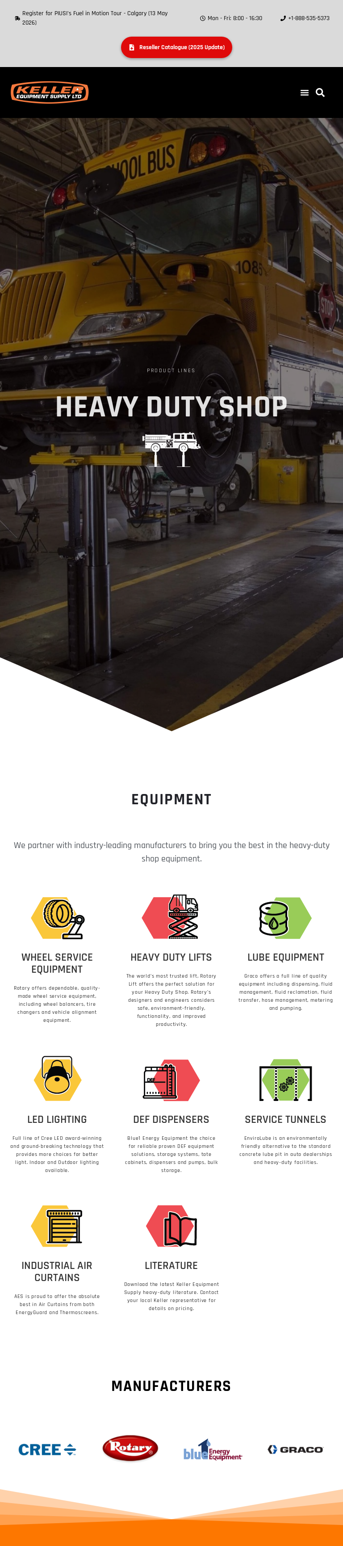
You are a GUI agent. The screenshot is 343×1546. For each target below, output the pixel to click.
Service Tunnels (285, 1120)
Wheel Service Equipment (57, 963)
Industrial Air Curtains (56, 1272)
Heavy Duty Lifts (171, 957)
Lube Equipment (285, 957)
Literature (171, 1266)
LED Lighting (57, 1120)
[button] (304, 92)
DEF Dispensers (171, 1120)
